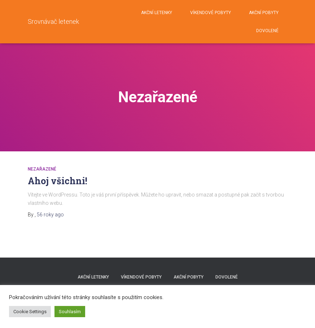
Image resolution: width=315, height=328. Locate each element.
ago (50, 214)
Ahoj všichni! (57, 181)
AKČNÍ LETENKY (156, 12)
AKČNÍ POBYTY (264, 12)
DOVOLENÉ (267, 30)
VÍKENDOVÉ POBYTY (210, 12)
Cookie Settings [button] (30, 311)
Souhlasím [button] (70, 311)
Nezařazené (42, 169)
